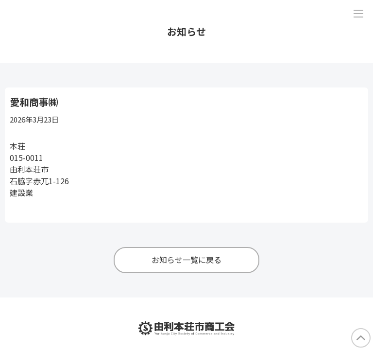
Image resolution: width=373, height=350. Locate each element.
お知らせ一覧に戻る (186, 259)
